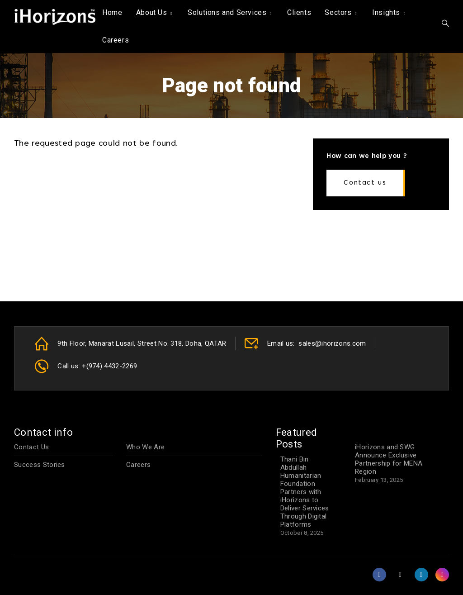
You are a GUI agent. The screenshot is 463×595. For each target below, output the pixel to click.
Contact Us (31, 447)
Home (112, 12)
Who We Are (145, 447)
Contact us (365, 183)
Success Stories (39, 465)
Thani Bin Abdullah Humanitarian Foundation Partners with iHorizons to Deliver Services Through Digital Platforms (304, 491)
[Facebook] (380, 575)
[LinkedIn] (422, 575)
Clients (299, 12)
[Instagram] (442, 575)
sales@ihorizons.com (332, 343)
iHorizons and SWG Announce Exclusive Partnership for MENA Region (388, 459)
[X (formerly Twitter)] (401, 575)
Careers (115, 40)
